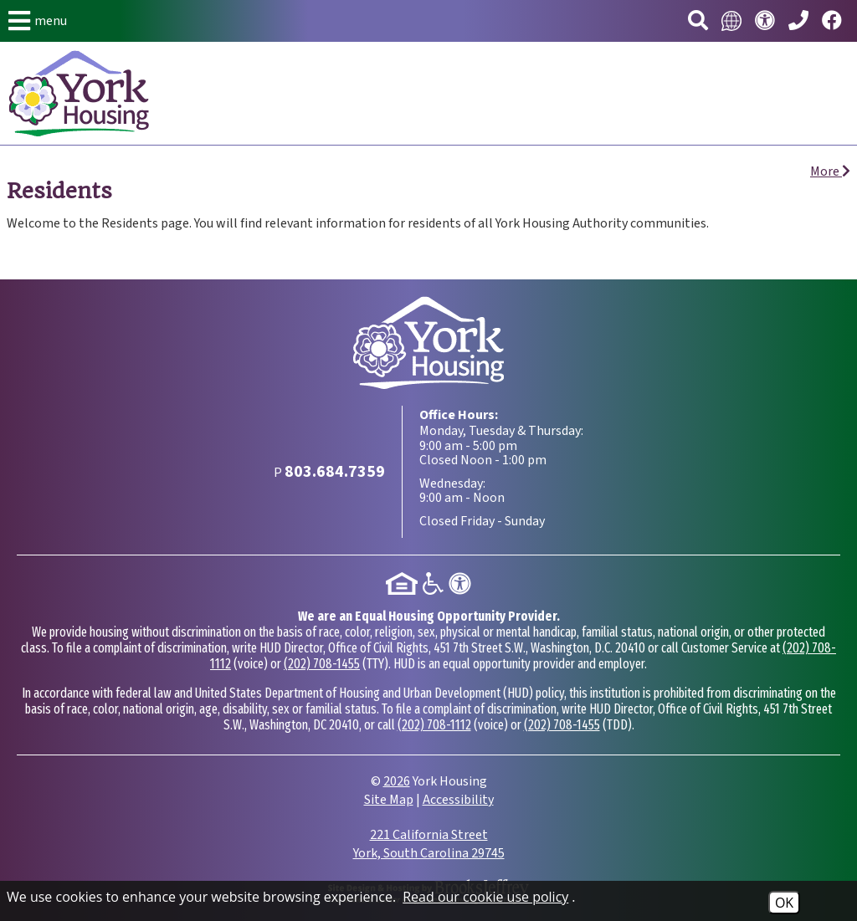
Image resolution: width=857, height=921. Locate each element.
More (830, 171)
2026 (396, 781)
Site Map (388, 800)
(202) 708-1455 (322, 664)
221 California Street (429, 844)
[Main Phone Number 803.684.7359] (798, 21)
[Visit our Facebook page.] (832, 21)
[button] (37, 20)
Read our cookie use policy (485, 897)
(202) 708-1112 (434, 725)
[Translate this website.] (731, 21)
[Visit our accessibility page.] (765, 21)
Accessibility (458, 800)
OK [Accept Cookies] (784, 902)
